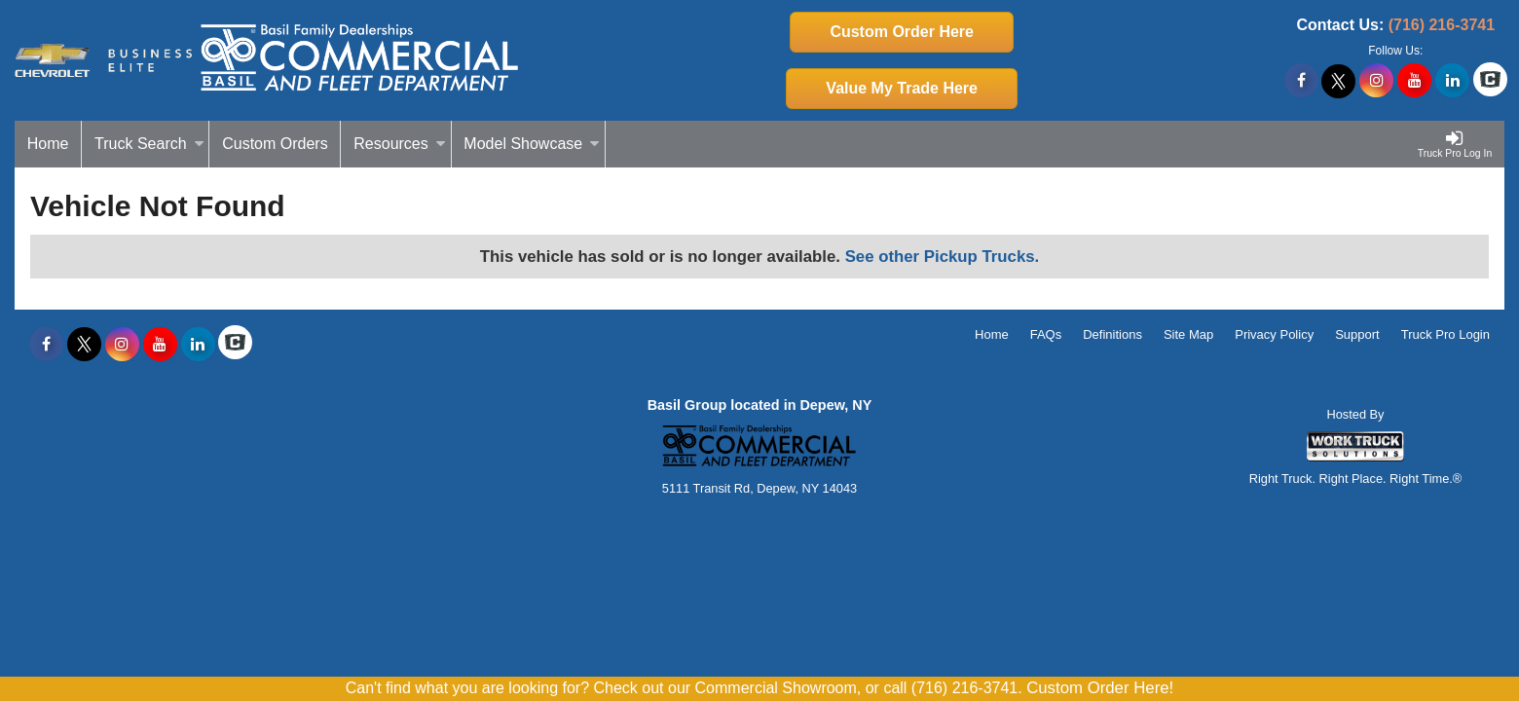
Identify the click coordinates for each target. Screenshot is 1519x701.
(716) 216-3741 (1442, 25)
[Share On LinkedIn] (1452, 81)
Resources (399, 143)
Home (48, 143)
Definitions (1112, 334)
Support (1357, 334)
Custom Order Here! (1099, 688)
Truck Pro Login (1445, 334)
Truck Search (149, 143)
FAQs (1046, 334)
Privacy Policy (1274, 334)
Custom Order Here (902, 31)
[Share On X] (1338, 81)
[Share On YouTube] (1414, 81)
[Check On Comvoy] (1490, 81)
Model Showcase (531, 143)
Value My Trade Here (902, 88)
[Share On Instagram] (1376, 81)
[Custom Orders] (275, 144)
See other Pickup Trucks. (942, 256)
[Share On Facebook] (1301, 81)
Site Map (1188, 334)
